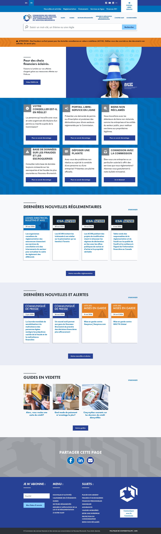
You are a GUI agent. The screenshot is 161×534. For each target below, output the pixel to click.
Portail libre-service (129, 7)
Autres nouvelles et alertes (80, 356)
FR (31, 3)
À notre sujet (119, 18)
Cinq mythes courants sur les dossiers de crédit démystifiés (95, 415)
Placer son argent (90, 495)
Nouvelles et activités (52, 9)
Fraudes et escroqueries (92, 498)
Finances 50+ (111, 9)
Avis (135, 531)
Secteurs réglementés (85, 18)
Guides (72, 18)
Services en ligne (97, 9)
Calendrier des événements (64, 498)
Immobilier (86, 504)
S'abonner (132, 209)
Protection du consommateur (89, 517)
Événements (83, 9)
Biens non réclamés (90, 522)
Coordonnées (131, 18)
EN (26, 3)
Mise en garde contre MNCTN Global (122, 322)
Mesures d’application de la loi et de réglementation (104, 17)
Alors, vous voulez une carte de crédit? (36, 413)
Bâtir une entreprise (90, 513)
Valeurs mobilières (90, 510)
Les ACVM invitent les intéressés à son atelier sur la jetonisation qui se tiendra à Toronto (65, 237)
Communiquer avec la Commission (129, 513)
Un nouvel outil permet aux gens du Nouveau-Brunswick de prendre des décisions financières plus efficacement (66, 326)
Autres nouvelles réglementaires (80, 273)
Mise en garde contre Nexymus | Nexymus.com (95, 322)
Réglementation (69, 9)
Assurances (87, 507)
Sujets (63, 18)
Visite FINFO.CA (32, 82)
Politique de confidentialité (121, 531)
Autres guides (80, 428)
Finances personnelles (92, 501)
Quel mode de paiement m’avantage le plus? (66, 413)
